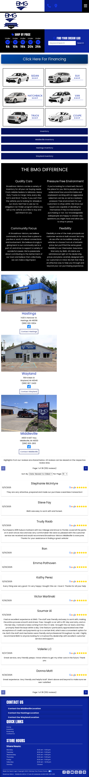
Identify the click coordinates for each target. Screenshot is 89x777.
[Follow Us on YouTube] (72, 772)
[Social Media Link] (80, 772)
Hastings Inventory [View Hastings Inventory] (44, 148)
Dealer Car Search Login (10, 771)
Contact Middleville (29, 451)
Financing (10, 731)
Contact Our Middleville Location (24, 708)
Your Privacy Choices (43, 771)
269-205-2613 (50, 774)
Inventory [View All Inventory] (44, 131)
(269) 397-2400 (29, 383)
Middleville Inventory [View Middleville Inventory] (44, 139)
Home (8, 727)
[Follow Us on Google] (76, 772)
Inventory (9, 729)
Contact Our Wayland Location (23, 717)
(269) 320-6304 (29, 323)
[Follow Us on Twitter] (68, 772)
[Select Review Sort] (40, 473)
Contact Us (10, 734)
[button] (24, 21)
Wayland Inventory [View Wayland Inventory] (44, 156)
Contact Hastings (29, 331)
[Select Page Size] (64, 473)
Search (80, 43)
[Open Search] (62, 43)
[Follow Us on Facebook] (64, 772)
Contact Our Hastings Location (23, 713)
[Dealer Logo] (22, 6)
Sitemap (31, 771)
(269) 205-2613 (29, 443)
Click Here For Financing (44, 59)
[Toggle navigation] (85, 6)
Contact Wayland (29, 391)
